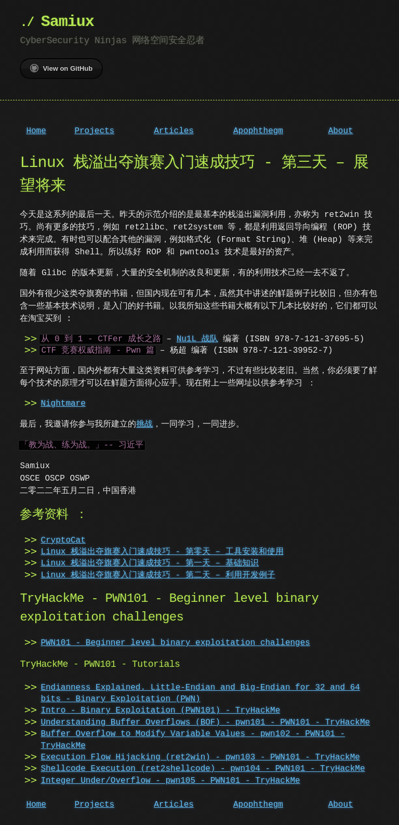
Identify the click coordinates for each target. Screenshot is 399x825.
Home (36, 131)
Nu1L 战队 (197, 339)
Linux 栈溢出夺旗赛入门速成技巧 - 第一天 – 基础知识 (149, 563)
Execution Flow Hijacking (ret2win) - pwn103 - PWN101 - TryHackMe (200, 757)
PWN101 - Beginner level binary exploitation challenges (175, 643)
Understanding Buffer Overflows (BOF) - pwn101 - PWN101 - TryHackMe (205, 722)
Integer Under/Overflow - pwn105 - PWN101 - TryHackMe (170, 781)
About (340, 131)
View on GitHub (61, 68)
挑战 (144, 424)
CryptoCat (63, 540)
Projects (94, 131)
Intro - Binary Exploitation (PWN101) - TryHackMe (160, 710)
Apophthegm (258, 131)
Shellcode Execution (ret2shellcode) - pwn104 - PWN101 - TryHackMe (203, 769)
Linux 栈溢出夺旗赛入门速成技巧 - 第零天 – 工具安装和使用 (162, 552)
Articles (174, 131)
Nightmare (63, 403)
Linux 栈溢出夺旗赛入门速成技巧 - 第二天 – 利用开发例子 (158, 575)
